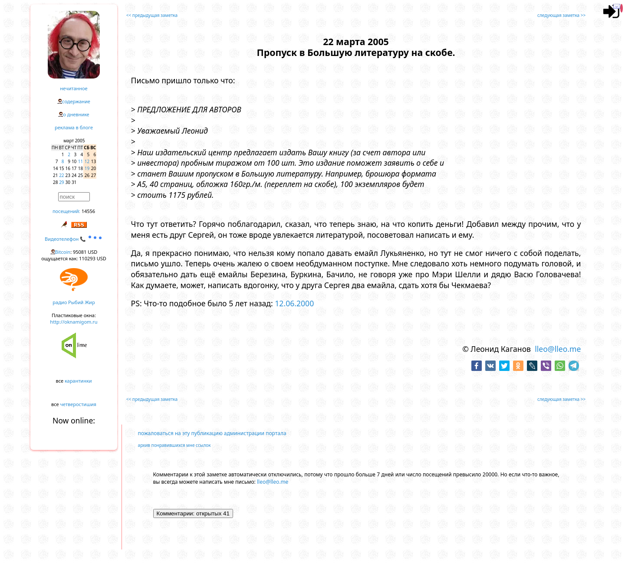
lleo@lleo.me (558, 349)
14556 (88, 211)
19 (87, 168)
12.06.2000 (294, 303)
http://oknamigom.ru (73, 321)
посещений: (66, 211)
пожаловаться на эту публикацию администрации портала (212, 433)
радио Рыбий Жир (74, 302)
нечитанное (73, 88)
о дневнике (76, 114)
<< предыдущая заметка (152, 15)
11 (80, 161)
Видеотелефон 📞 (74, 239)
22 (61, 175)
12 (87, 161)
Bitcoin (63, 252)
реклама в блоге (74, 127)
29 (61, 182)
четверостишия (78, 404)
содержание (76, 101)
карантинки (78, 380)
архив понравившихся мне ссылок (174, 445)
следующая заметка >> (561, 15)
